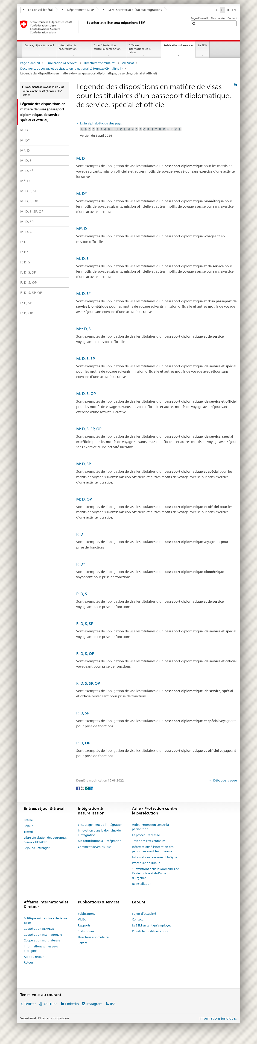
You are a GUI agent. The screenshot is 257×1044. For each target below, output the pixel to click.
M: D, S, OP (29, 201)
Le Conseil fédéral (38, 9)
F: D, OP (26, 313)
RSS (113, 1004)
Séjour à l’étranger (37, 848)
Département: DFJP (78, 9)
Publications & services (180, 46)
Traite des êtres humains (148, 841)
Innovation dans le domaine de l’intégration (99, 833)
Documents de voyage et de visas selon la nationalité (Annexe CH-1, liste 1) (71, 68)
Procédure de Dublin (146, 863)
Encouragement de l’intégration (100, 824)
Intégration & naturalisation (67, 47)
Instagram (94, 1004)
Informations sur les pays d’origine (41, 948)
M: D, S (26, 160)
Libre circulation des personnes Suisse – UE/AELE (45, 840)
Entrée (28, 820)
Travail (28, 832)
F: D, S (25, 262)
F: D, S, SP (28, 272)
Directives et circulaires (99, 63)
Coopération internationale (43, 934)
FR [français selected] (222, 10)
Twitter (30, 1004)
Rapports (84, 925)
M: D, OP (27, 232)
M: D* (25, 140)
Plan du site (218, 18)
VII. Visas (128, 63)
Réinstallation (141, 883)
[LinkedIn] (91, 788)
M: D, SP (27, 221)
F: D (23, 242)
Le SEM (202, 45)
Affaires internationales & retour (139, 49)
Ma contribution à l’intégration (99, 841)
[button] (194, 24)
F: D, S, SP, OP (31, 292)
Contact (232, 18)
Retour (28, 962)
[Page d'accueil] (86, 27)
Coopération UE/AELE (39, 928)
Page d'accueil (199, 18)
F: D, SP (26, 303)
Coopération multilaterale (42, 940)
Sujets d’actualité (144, 913)
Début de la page (225, 780)
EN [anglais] (234, 10)
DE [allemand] (216, 10)
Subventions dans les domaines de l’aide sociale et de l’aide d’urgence (155, 873)
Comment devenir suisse (94, 847)
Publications (86, 913)
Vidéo (82, 919)
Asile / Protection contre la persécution (106, 47)
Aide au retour (34, 956)
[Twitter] (83, 788)
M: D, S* (26, 170)
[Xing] (87, 788)
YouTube (50, 1004)
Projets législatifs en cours (150, 931)
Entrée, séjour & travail (39, 45)
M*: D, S (26, 181)
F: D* (24, 252)
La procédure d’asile (146, 835)
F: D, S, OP (28, 282)
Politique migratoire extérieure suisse (45, 920)
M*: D (25, 150)
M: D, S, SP (28, 191)
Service (83, 943)
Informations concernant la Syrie (154, 857)
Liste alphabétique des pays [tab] (100, 123)
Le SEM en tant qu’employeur (152, 925)
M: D (24, 130)
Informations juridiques (218, 1018)
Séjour (28, 826)
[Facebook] (78, 788)
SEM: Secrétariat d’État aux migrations (132, 9)
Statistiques (86, 931)
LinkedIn (72, 1004)
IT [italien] (228, 10)
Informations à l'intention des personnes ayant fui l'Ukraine (152, 849)
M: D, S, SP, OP (32, 211)
